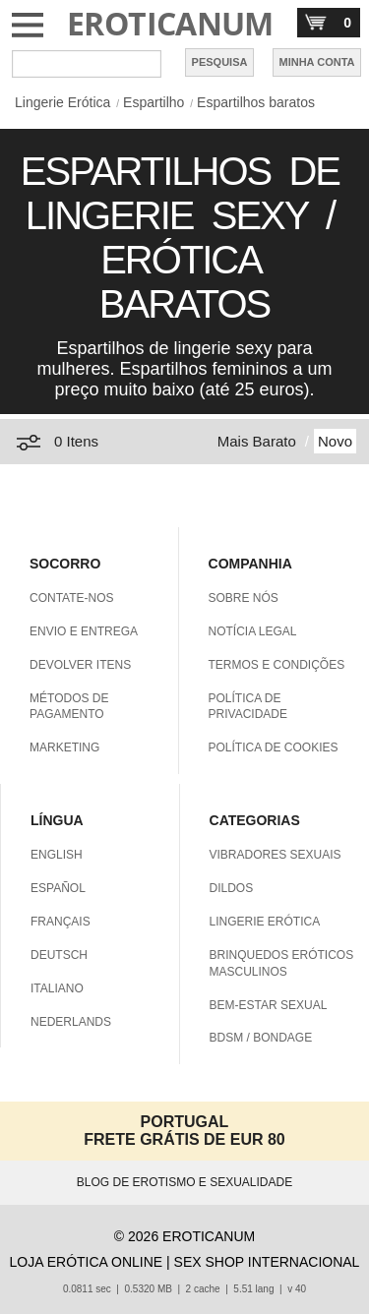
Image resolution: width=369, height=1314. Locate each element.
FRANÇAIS (61, 921)
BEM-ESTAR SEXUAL (269, 1005)
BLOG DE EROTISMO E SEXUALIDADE (184, 1182)
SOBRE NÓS (243, 598)
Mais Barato (256, 441)
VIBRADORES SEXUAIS (275, 855)
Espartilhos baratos (256, 102)
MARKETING (64, 747)
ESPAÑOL (58, 888)
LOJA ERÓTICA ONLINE (86, 1262)
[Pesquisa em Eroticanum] (86, 64)
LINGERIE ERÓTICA (265, 921)
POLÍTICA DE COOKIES (273, 747)
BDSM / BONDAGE (261, 1038)
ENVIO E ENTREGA (84, 631)
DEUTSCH (59, 955)
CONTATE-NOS (72, 598)
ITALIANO (57, 988)
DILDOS (232, 888)
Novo (335, 441)
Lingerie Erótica (62, 102)
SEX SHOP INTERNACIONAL (267, 1262)
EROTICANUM (170, 23)
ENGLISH (57, 855)
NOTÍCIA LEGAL (253, 631)
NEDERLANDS (71, 1022)
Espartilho (153, 102)
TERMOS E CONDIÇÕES (277, 665)
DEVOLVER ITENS (80, 665)
